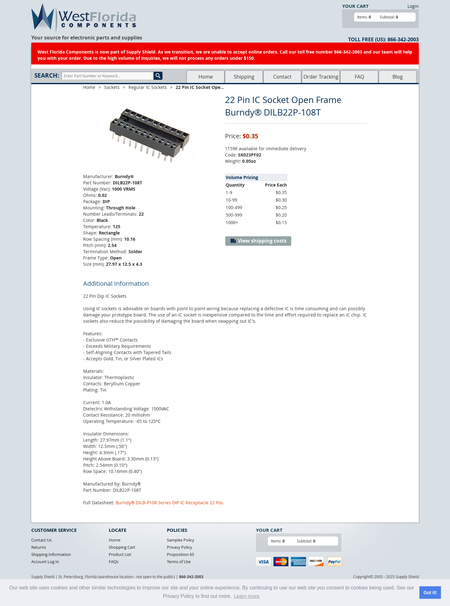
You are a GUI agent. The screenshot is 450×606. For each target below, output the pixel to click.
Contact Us (41, 540)
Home (205, 76)
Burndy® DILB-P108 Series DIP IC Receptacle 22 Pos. (170, 503)
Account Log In (45, 561)
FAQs (113, 561)
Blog (397, 76)
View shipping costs (258, 240)
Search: (46, 75)
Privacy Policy (179, 547)
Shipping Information (51, 554)
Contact (282, 76)
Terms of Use (179, 561)
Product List (120, 554)
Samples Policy (180, 540)
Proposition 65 (180, 554)
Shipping (244, 76)
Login (413, 6)
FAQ (359, 76)
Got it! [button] (430, 592)
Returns (38, 547)
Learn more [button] (246, 596)
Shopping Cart (122, 547)
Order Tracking (320, 76)
